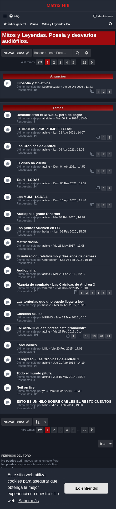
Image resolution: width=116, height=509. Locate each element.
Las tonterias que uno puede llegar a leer (50, 301)
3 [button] (60, 62)
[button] (39, 62)
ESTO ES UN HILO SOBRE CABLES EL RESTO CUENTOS (64, 401)
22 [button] (85, 62)
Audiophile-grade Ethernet (38, 214)
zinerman (48, 288)
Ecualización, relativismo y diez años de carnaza (56, 256)
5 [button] (73, 62)
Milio (45, 348)
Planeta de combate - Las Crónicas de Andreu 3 (56, 284)
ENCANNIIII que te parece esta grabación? (51, 328)
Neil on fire (25, 387)
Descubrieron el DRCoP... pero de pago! (49, 115)
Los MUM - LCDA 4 (32, 197)
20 (101, 336)
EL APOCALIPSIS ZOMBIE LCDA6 (44, 129)
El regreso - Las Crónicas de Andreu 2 (48, 359)
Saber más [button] (28, 501)
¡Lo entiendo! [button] (86, 488)
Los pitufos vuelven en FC (38, 228)
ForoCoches (27, 345)
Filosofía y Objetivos (34, 83)
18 (86, 336)
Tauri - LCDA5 (28, 180)
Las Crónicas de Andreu (36, 146)
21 (108, 336)
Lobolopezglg (50, 86)
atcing (46, 166)
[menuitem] (14, 16)
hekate (46, 305)
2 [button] (54, 62)
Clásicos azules (29, 314)
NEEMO (47, 317)
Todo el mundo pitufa (34, 373)
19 (94, 336)
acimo (46, 132)
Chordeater (49, 259)
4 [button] (67, 62)
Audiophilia (26, 270)
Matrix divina (27, 242)
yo (44, 390)
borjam (46, 231)
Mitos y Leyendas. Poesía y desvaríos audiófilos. (49, 38)
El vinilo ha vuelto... (33, 163)
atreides (47, 118)
